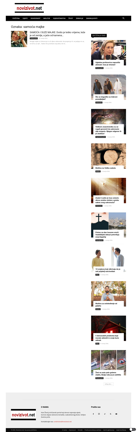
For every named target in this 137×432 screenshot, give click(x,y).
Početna (16, 18)
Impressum (72, 430)
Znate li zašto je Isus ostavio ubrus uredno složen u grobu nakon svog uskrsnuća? (107, 200)
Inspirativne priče (100, 137)
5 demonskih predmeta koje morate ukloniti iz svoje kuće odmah (107, 338)
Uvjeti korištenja (121, 430)
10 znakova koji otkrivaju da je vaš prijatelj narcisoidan (107, 270)
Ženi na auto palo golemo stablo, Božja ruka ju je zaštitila (108, 373)
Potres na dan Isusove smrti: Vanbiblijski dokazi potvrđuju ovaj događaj (107, 234)
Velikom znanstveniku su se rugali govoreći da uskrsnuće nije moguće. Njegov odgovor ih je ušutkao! (108, 130)
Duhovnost (35, 18)
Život (70, 18)
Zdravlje (79, 18)
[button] (123, 18)
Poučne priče (33, 38)
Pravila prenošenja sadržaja (93, 430)
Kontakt (80, 430)
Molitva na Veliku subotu (105, 168)
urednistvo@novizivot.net (63, 422)
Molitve (46, 18)
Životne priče (99, 68)
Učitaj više (108, 384)
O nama (64, 430)
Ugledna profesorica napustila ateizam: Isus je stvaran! (107, 63)
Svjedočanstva (59, 18)
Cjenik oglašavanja (108, 430)
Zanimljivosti (91, 18)
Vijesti (25, 18)
